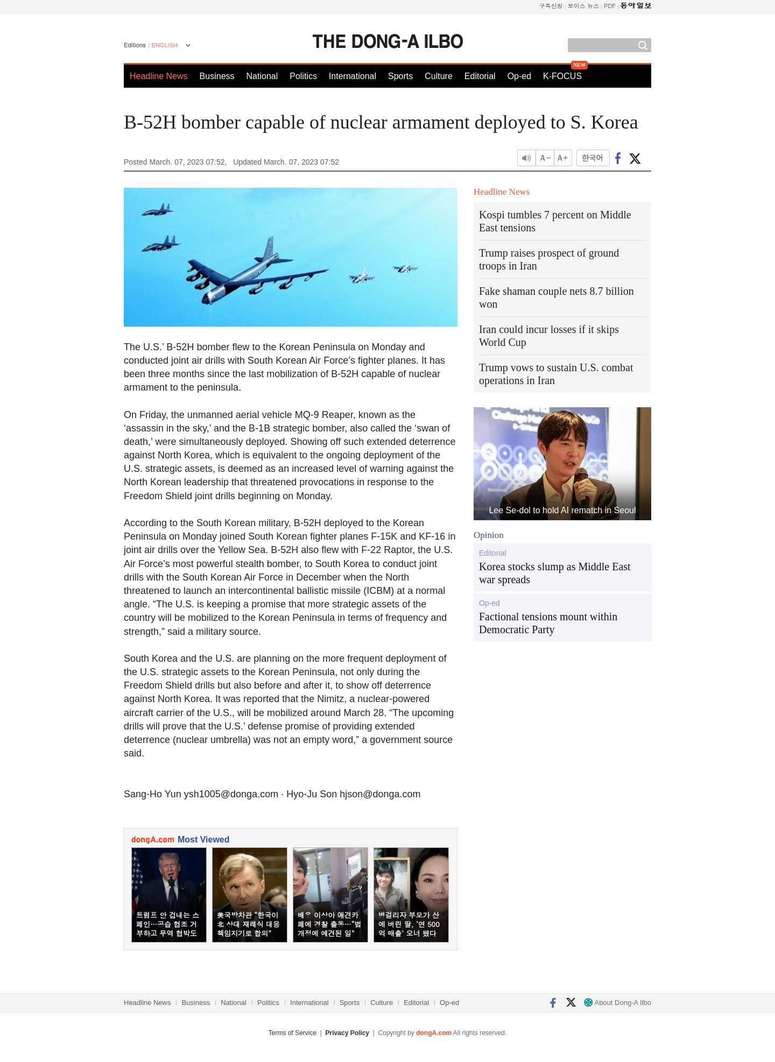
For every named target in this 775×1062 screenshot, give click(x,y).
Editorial (480, 76)
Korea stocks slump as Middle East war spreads (555, 573)
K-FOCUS (562, 76)
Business (217, 76)
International (352, 76)
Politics (303, 76)
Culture (439, 76)
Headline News (159, 76)
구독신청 (551, 6)
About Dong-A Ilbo (617, 1003)
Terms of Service (292, 1033)
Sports (400, 76)
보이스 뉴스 (584, 6)
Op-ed (519, 76)
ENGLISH (165, 45)
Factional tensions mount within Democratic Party (548, 623)
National (262, 76)
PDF (610, 6)
